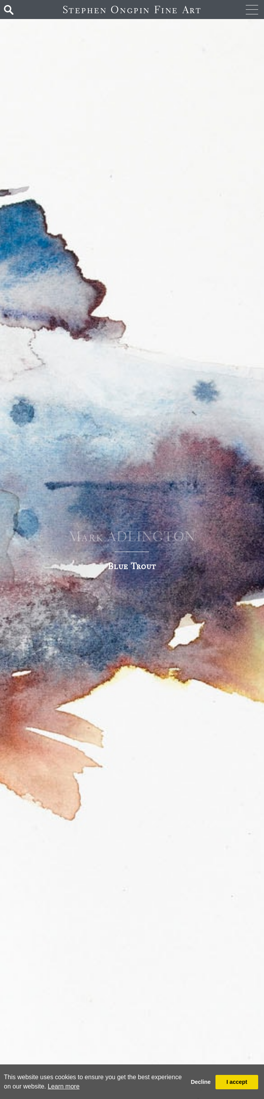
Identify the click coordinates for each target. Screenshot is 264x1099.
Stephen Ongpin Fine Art (132, 9)
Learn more (64, 1086)
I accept (236, 1082)
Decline (200, 1082)
